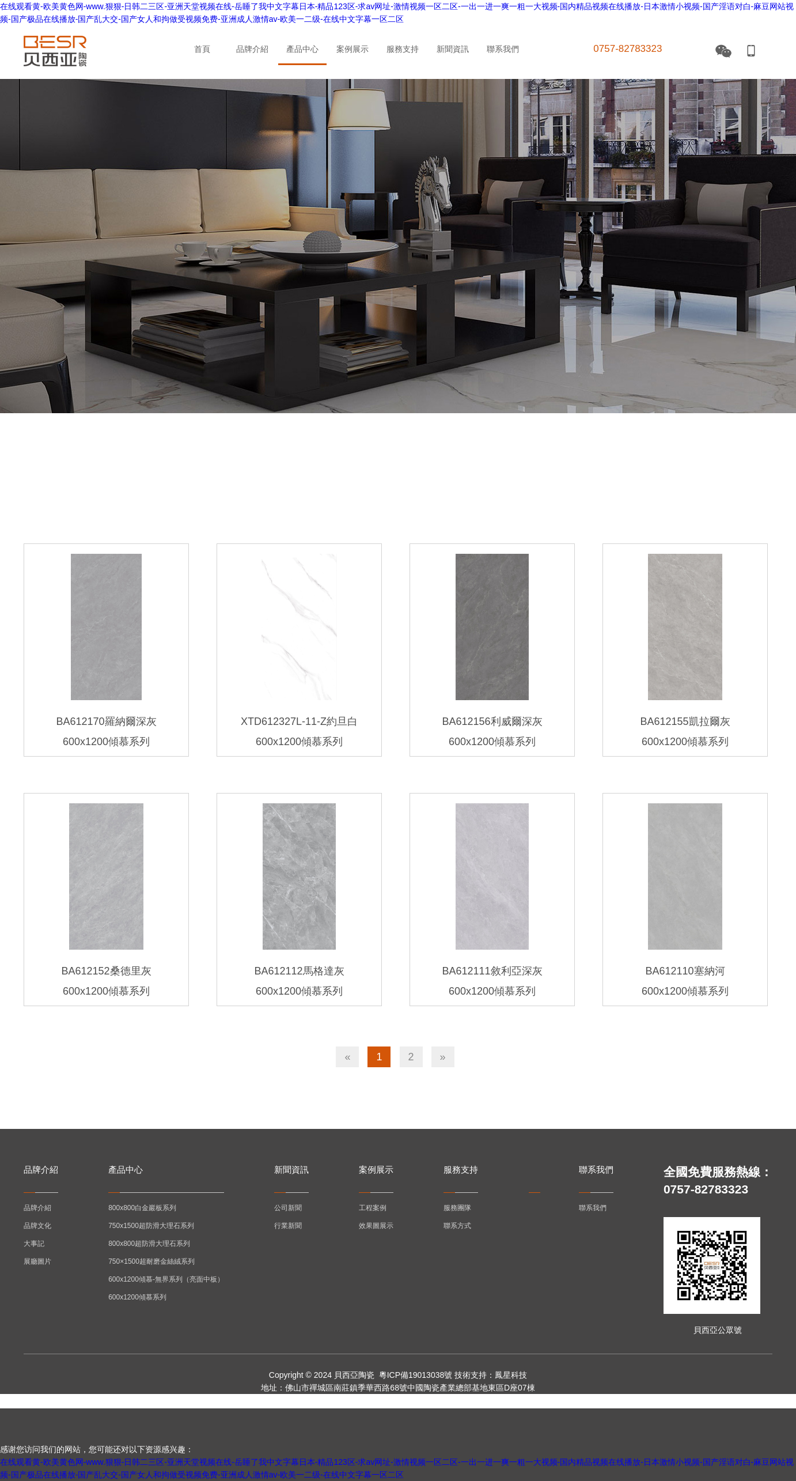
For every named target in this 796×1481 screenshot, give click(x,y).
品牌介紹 (252, 49)
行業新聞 (288, 1226)
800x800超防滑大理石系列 (149, 1244)
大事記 (34, 1244)
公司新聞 (288, 1208)
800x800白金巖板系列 (142, 1208)
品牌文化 (37, 1226)
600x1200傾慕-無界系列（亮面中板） (166, 1279)
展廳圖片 (37, 1261)
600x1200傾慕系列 (137, 1297)
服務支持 (402, 49)
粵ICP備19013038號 (416, 1375)
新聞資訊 (453, 49)
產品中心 (302, 49)
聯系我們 (503, 49)
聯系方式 (457, 1226)
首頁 (202, 49)
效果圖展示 (376, 1226)
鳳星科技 (511, 1375)
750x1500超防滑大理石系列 (151, 1226)
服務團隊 (457, 1208)
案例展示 (352, 49)
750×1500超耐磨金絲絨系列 (151, 1261)
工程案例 (372, 1208)
